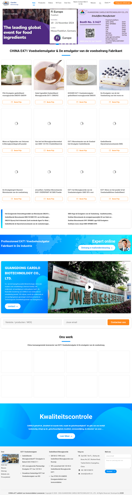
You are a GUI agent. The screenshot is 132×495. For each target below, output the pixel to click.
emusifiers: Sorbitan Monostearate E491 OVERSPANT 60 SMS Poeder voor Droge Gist (48, 192)
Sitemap (4, 471)
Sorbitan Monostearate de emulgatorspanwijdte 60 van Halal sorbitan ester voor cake (90, 217)
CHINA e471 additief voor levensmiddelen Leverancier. (26, 493)
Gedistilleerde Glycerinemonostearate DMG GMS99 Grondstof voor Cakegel (113, 144)
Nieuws (3, 468)
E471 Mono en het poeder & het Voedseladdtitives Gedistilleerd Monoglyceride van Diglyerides (113, 192)
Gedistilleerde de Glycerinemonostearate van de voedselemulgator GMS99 (27, 224)
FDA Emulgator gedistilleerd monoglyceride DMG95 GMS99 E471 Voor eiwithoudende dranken (15, 95)
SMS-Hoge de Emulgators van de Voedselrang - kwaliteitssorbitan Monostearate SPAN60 (90, 214)
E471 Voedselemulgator (29, 452)
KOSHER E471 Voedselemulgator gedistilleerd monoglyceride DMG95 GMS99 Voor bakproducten (82, 95)
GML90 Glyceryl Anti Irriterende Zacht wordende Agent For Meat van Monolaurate (27, 221)
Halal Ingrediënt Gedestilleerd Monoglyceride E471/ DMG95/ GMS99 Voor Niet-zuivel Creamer (48, 95)
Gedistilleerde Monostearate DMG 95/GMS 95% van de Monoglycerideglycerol (27, 217)
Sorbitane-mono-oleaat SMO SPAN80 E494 (82, 224)
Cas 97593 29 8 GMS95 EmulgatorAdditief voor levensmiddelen (59, 479)
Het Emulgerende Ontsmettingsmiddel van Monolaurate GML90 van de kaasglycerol (27, 214)
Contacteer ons (118, 322)
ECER (122, 493)
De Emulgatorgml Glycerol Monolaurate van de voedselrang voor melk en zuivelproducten (15, 192)
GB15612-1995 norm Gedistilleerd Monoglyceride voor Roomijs (62, 459)
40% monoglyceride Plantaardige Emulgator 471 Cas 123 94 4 (33, 467)
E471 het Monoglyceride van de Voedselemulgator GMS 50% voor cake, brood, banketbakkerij (81, 192)
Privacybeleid (5, 477)
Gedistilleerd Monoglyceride (58, 452)
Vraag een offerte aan (123, 3)
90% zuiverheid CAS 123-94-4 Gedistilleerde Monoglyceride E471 (61, 469)
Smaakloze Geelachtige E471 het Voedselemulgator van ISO (33, 474)
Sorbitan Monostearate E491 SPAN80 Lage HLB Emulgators (88, 221)
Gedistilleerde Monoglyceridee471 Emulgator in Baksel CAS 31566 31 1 (33, 459)
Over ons (4, 465)
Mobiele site (5, 474)
